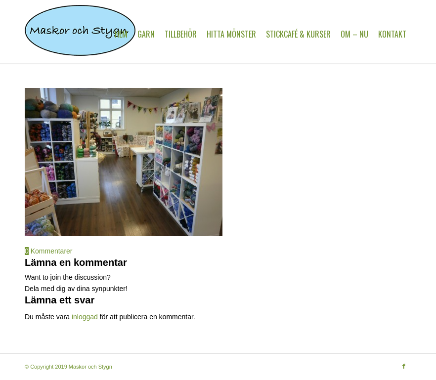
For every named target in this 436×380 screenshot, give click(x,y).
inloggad (85, 317)
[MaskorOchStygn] (80, 34)
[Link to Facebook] (403, 366)
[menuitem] (121, 34)
